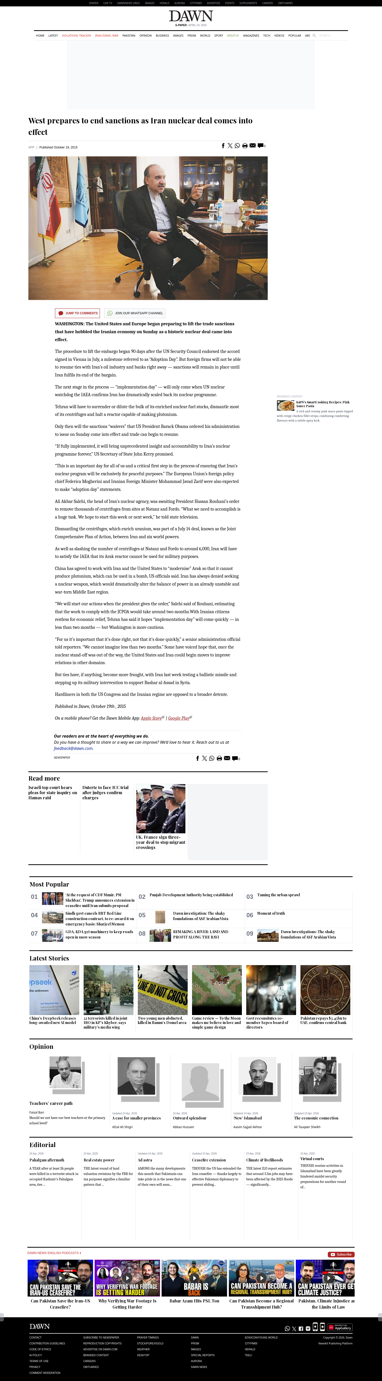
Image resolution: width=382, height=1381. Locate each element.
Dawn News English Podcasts (54, 1253)
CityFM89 (196, 3)
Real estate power (99, 1160)
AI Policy (35, 1355)
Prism (192, 35)
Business (162, 35)
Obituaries (285, 3)
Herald (164, 3)
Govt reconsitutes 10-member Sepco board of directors (267, 1023)
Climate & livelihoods (264, 1160)
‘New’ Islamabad (247, 1118)
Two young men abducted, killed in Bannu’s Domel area (162, 1020)
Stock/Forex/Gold (150, 1343)
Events (229, 3)
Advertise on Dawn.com (100, 1349)
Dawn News (199, 1367)
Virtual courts (312, 1158)
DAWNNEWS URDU (128, 3)
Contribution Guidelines (47, 1343)
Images (149, 3)
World (205, 35)
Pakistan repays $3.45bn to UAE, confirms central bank (323, 1020)
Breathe (233, 35)
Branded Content (289, 396)
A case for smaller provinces (136, 1118)
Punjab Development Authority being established (191, 894)
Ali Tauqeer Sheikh (307, 1127)
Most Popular (49, 884)
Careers (267, 3)
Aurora (180, 3)
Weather (143, 1349)
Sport (218, 35)
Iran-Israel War (106, 35)
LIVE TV (107, 3)
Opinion (145, 35)
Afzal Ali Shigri (122, 1127)
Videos (279, 35)
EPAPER (93, 3)
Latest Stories (49, 958)
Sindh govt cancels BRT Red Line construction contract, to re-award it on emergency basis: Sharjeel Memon (99, 918)
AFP (31, 147)
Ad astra (145, 1160)
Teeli (248, 1355)
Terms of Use (39, 1361)
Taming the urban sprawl (278, 894)
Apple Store (151, 718)
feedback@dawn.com (73, 748)
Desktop (143, 1355)
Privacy (34, 1367)
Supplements (248, 3)
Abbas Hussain (183, 1127)
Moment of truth (271, 913)
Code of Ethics (40, 1349)
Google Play (178, 718)
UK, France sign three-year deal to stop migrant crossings (160, 842)
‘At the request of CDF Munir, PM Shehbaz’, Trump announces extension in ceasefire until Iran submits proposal (99, 900)
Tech (266, 35)
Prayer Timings (148, 1337)
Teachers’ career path (51, 1103)
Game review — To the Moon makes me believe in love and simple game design (216, 1023)
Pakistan (128, 35)
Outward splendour (190, 1118)
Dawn (195, 1337)
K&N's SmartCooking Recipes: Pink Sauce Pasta (323, 404)
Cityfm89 (251, 1343)
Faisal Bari (36, 1112)
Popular (294, 35)
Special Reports (203, 1355)
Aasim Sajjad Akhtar (247, 1127)
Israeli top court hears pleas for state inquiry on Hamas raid (52, 792)
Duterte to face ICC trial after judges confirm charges (105, 792)
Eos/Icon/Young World (261, 1337)
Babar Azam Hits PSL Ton (194, 1300)
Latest (53, 35)
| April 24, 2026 (191, 25)
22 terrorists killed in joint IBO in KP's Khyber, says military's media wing (105, 1023)
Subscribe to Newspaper (101, 1337)
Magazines (251, 35)
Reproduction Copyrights (102, 1343)
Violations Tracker (76, 35)
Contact (35, 1337)
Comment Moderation (44, 1373)
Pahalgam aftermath (46, 1160)
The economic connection (316, 1118)
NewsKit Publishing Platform (335, 1343)
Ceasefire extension (209, 1160)
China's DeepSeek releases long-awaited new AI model (52, 1020)
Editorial (42, 1144)
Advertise (213, 3)
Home (40, 35)
